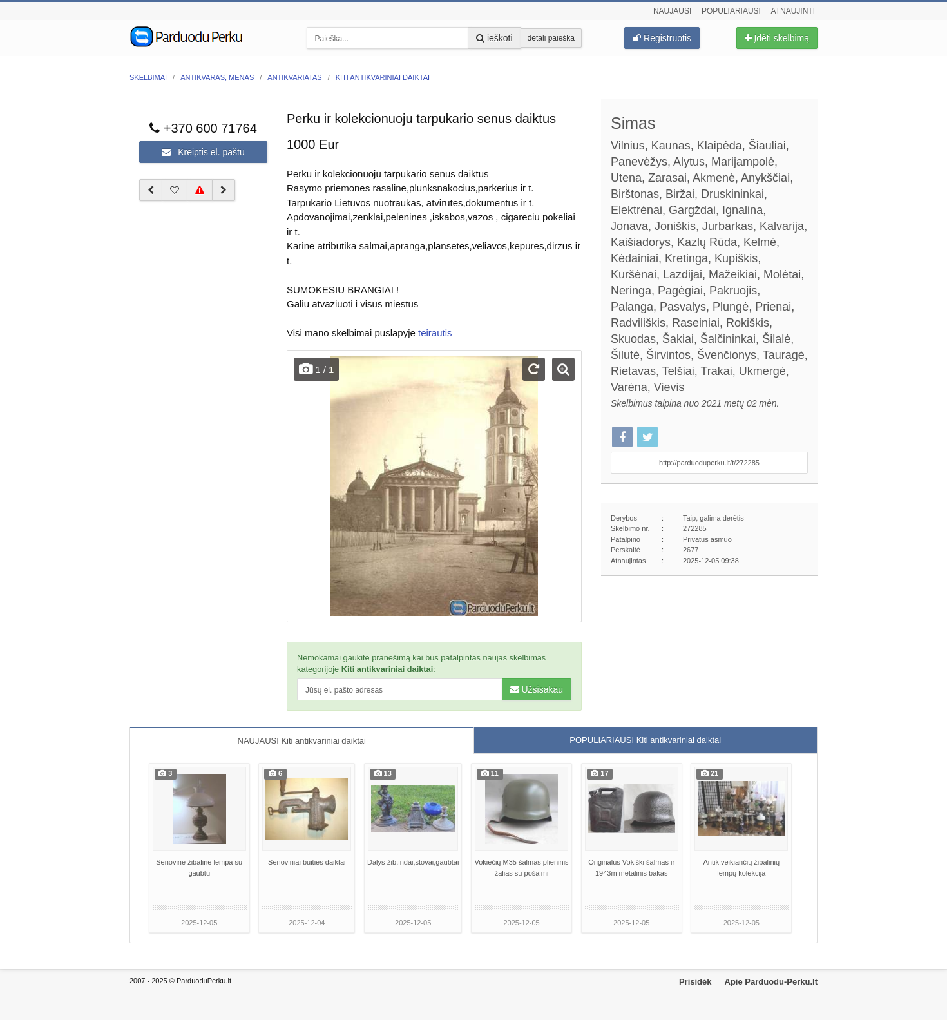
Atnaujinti (793, 10)
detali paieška (551, 38)
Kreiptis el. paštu (203, 152)
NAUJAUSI (302, 741)
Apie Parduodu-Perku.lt (771, 981)
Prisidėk (695, 981)
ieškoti (494, 38)
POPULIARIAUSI (645, 740)
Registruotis (662, 38)
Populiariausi (731, 10)
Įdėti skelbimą (777, 38)
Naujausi (672, 10)
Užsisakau (536, 689)
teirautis (435, 332)
